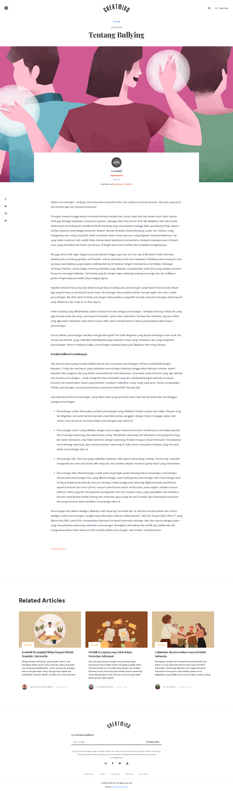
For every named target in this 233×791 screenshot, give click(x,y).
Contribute (115, 774)
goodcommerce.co (119, 787)
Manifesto (89, 774)
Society (116, 21)
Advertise (129, 774)
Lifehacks (116, 27)
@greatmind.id (116, 176)
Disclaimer (143, 774)
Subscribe (221, 8)
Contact (102, 774)
